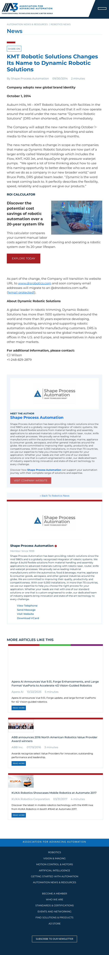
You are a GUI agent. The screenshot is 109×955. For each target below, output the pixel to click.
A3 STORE (55, 923)
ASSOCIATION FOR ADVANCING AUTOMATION (54, 841)
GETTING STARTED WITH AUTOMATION (54, 876)
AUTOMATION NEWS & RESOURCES (54, 882)
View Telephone (27, 605)
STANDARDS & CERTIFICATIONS (54, 905)
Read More (19, 708)
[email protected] (21, 292)
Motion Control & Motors (54, 864)
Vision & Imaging (54, 858)
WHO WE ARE (54, 899)
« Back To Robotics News (54, 495)
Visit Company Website (30, 480)
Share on (14, 48)
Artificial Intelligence (54, 870)
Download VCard (28, 618)
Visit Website (25, 614)
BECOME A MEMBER (54, 893)
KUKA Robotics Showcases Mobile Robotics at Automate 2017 (54, 792)
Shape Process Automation (30, 78)
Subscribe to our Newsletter (54, 938)
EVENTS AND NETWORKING (54, 911)
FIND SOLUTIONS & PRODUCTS (54, 917)
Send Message (26, 610)
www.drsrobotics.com (34, 283)
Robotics (54, 852)
